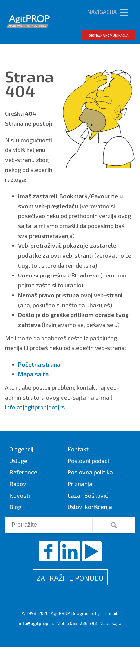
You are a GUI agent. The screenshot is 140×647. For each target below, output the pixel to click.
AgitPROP (60, 613)
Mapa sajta (110, 623)
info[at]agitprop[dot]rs (35, 407)
